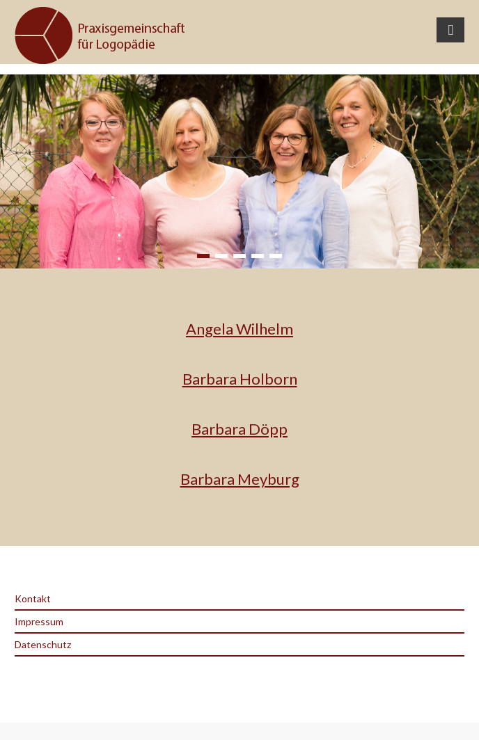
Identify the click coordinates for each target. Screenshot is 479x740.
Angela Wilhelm (239, 328)
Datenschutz (43, 644)
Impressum (39, 621)
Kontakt (33, 598)
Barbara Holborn (239, 378)
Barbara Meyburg (239, 478)
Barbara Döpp (239, 428)
